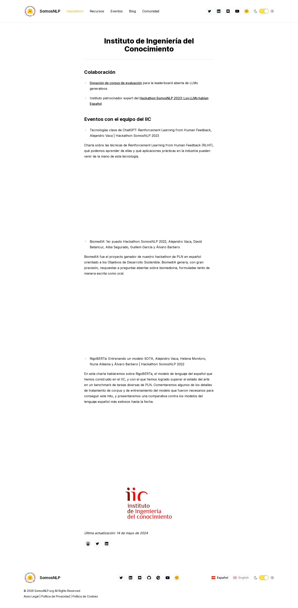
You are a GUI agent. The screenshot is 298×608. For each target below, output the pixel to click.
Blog (132, 11)
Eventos (117, 11)
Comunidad (150, 11)
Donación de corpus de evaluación (116, 83)
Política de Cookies (85, 596)
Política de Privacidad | (56, 596)
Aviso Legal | (32, 596)
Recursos (97, 11)
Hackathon (75, 11)
